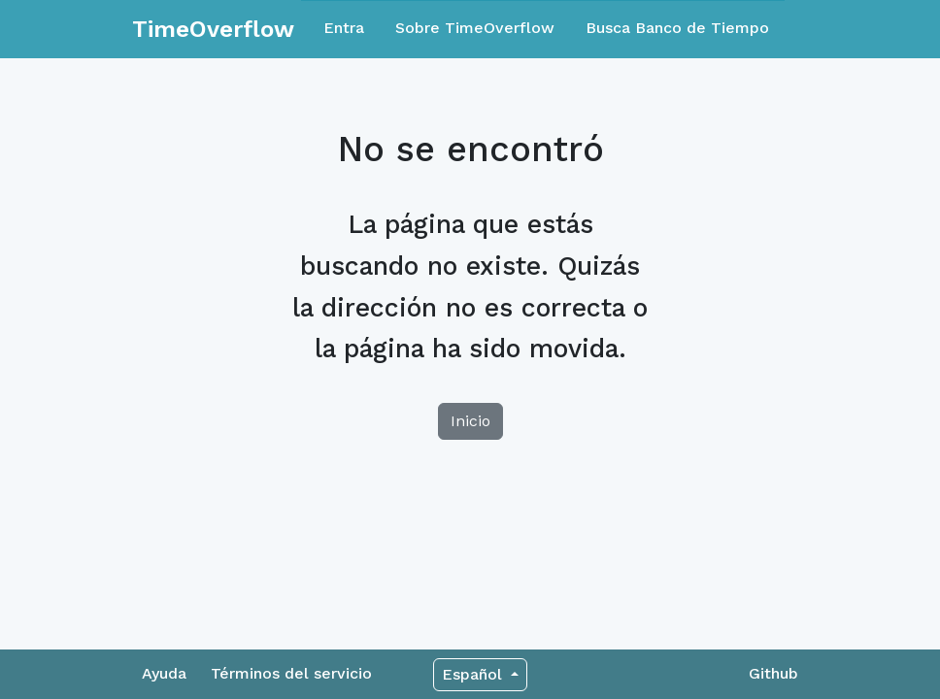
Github (773, 673)
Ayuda (164, 673)
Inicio (470, 421)
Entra (343, 27)
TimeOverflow (213, 29)
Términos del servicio (291, 673)
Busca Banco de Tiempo (677, 27)
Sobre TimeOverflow (474, 27)
